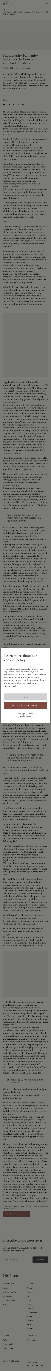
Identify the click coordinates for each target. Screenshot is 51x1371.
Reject (25, 697)
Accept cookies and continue (25, 705)
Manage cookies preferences (25, 714)
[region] (25, 685)
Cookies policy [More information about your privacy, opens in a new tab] (12, 686)
